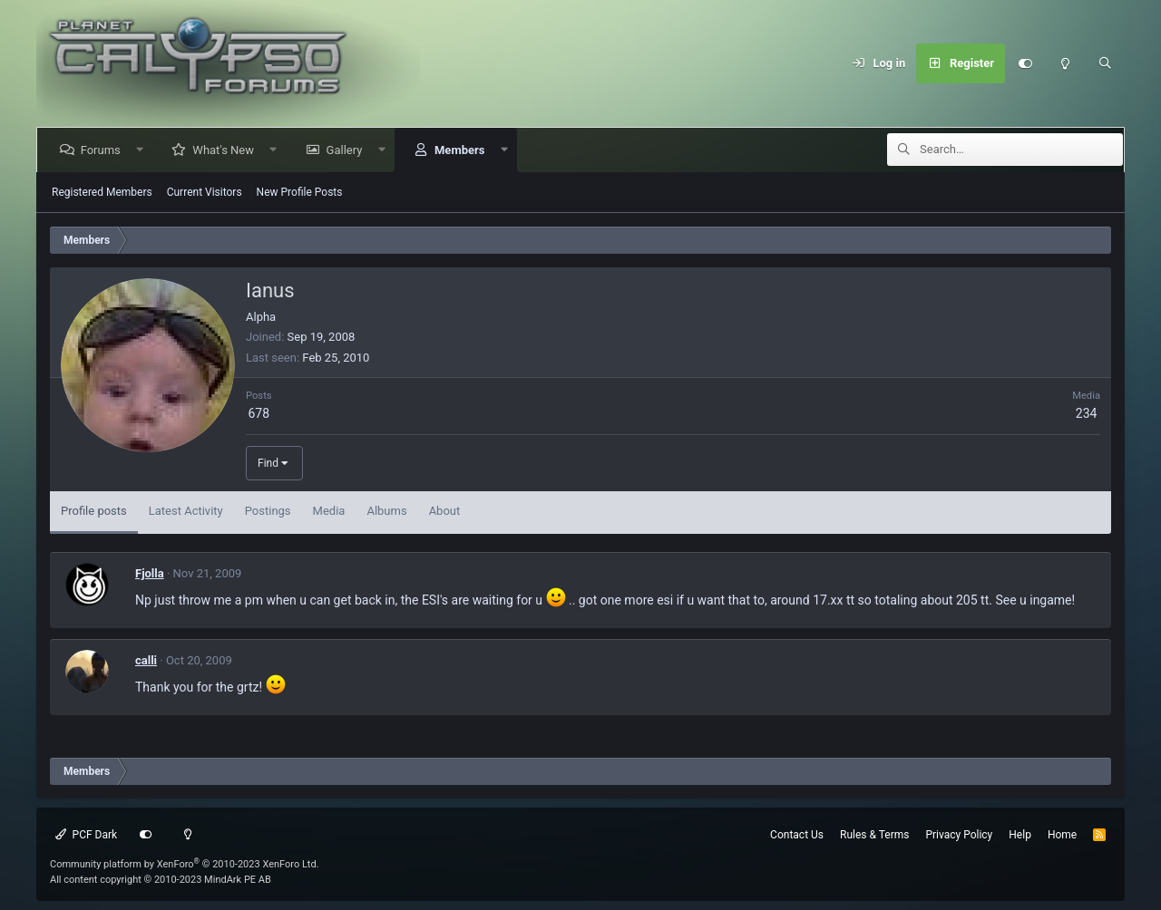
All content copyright (160, 880)
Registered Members (102, 192)
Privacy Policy (958, 834)
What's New (227, 150)
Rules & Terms (874, 834)
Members (462, 150)
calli (146, 660)
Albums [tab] (386, 511)
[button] (143, 150)
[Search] (1105, 63)
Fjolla (149, 573)
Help (1020, 834)
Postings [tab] (268, 511)
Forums (103, 150)
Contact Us (797, 834)
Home (1062, 834)
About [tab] (445, 511)
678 (258, 413)
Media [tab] (329, 511)
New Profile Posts (300, 192)
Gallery (347, 150)
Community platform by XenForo (184, 864)
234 (1087, 413)
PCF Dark (86, 834)
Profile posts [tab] (94, 511)
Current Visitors (204, 192)
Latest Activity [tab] (186, 511)
